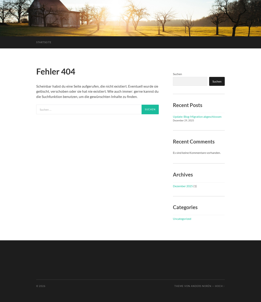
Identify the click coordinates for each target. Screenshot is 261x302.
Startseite (43, 42)
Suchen (177, 74)
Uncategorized (182, 218)
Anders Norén (201, 286)
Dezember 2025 (183, 186)
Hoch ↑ (220, 286)
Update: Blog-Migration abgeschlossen (197, 116)
